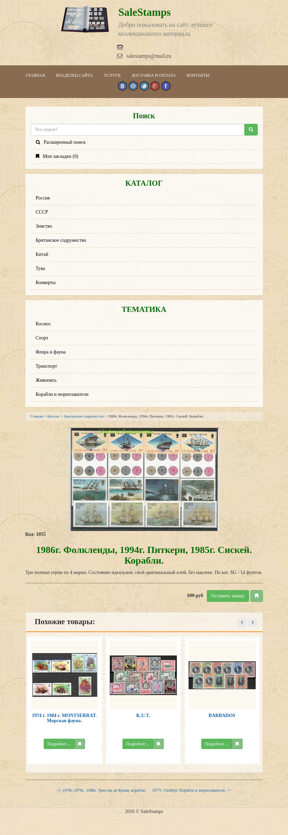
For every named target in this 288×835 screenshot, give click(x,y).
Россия (43, 197)
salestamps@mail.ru (144, 56)
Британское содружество (61, 240)
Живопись (46, 380)
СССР (42, 212)
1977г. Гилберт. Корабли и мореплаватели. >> (192, 790)
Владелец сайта (74, 75)
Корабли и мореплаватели (62, 394)
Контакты (197, 75)
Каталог (53, 416)
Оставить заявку (228, 595)
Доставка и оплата (153, 75)
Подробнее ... (59, 743)
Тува (40, 268)
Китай (42, 254)
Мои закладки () (57, 156)
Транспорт (46, 366)
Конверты (46, 282)
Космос (43, 323)
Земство (44, 226)
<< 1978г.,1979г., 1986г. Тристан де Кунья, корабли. (101, 790)
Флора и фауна (51, 352)
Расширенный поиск (61, 142)
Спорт (42, 337)
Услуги (112, 75)
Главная (35, 75)
